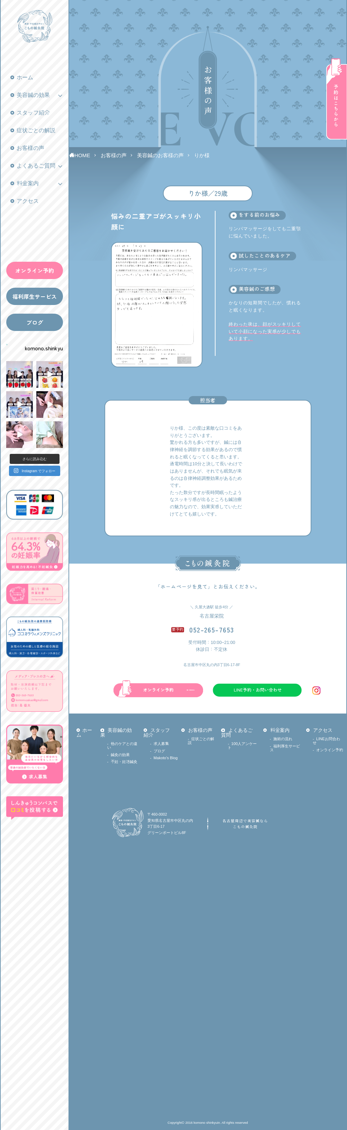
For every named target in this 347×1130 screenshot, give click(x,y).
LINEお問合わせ (326, 741)
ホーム (25, 77)
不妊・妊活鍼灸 (124, 762)
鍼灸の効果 (120, 755)
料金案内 (28, 183)
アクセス (28, 201)
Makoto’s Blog (166, 758)
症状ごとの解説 (36, 130)
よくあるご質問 (36, 166)
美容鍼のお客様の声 (160, 155)
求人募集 (161, 744)
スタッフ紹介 (33, 113)
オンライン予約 (34, 270)
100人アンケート (242, 746)
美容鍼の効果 (33, 95)
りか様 (202, 155)
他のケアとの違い (122, 746)
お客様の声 (30, 148)
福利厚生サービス (34, 296)
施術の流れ (282, 739)
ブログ (34, 322)
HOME (82, 155)
